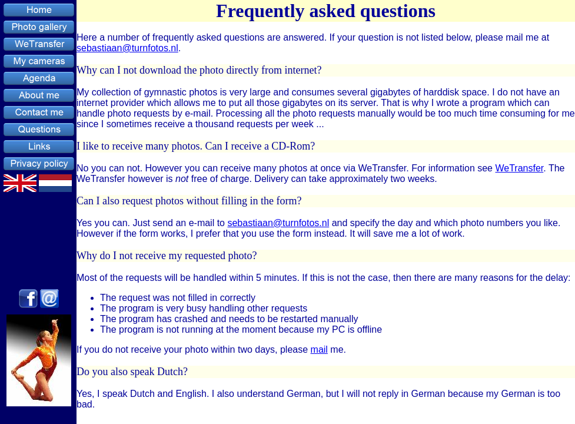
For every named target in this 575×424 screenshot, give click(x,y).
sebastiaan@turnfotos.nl (127, 48)
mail (319, 349)
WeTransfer (519, 168)
